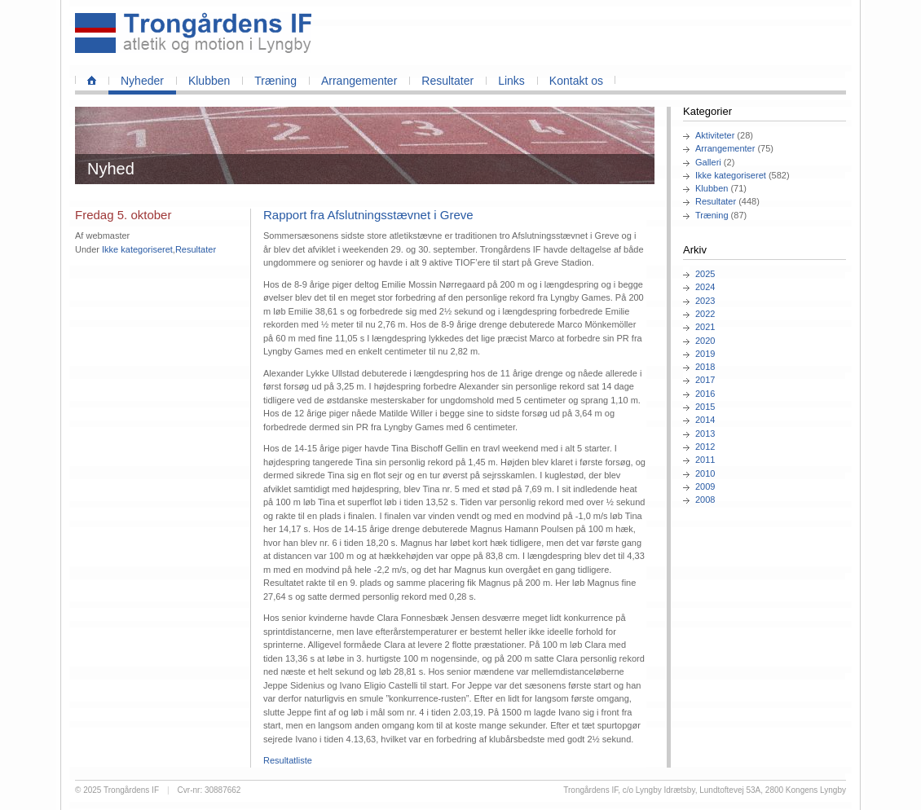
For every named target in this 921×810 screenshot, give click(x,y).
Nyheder (142, 80)
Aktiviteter (714, 135)
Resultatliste (287, 760)
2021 (705, 327)
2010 (705, 473)
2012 (705, 446)
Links (511, 80)
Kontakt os (576, 80)
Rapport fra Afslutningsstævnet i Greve (368, 215)
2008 (705, 499)
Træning (275, 80)
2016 (705, 393)
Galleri (708, 162)
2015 (705, 407)
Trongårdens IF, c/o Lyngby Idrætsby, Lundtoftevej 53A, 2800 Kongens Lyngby (704, 790)
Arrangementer (359, 80)
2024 (705, 287)
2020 (705, 341)
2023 (705, 301)
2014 (705, 420)
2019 (705, 354)
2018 (705, 367)
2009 (705, 486)
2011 (705, 459)
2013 (705, 433)
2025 (705, 274)
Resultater (447, 80)
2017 (705, 380)
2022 (705, 314)
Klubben (209, 80)
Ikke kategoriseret (730, 175)
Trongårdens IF (131, 790)
